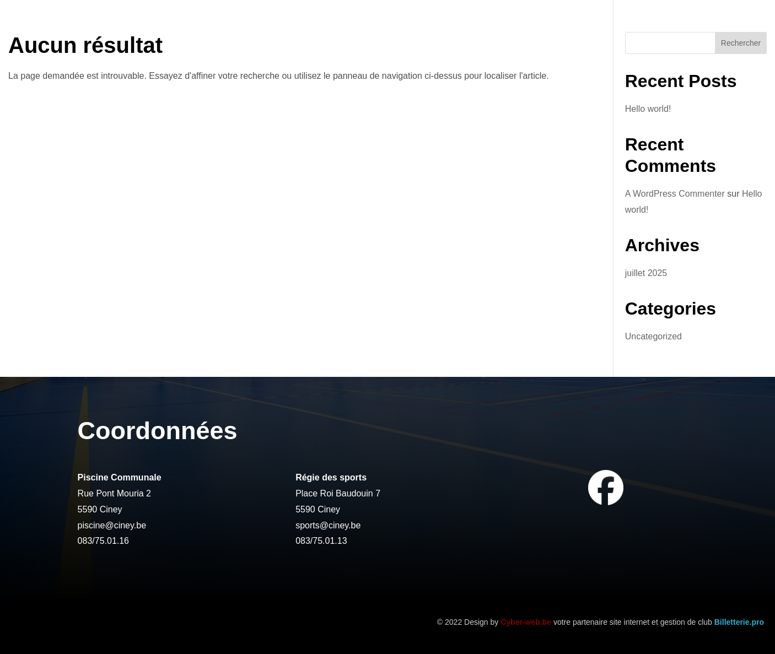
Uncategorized (653, 336)
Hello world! (648, 108)
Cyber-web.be (525, 622)
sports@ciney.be (327, 525)
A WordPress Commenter (675, 193)
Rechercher (741, 43)
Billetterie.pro (739, 622)
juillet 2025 (646, 273)
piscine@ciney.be (112, 525)
